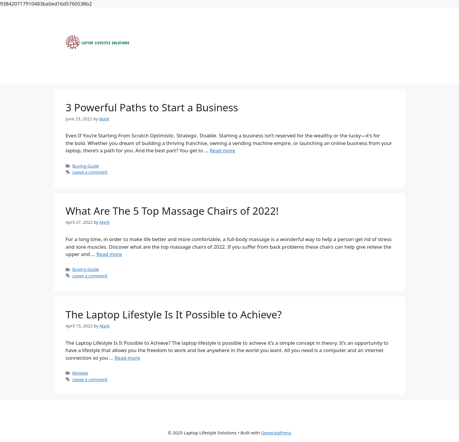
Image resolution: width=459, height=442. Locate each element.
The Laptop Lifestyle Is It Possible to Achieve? (174, 314)
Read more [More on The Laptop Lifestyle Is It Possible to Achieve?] (127, 357)
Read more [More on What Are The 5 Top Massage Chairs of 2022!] (109, 254)
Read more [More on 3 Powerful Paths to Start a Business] (222, 150)
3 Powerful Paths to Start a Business (153, 107)
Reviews (80, 373)
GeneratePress (276, 433)
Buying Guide (85, 166)
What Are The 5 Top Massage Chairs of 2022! (172, 211)
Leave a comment (89, 172)
